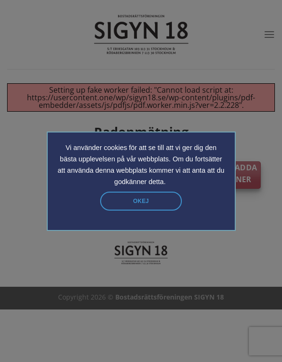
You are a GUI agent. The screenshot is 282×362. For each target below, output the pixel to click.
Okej (141, 201)
